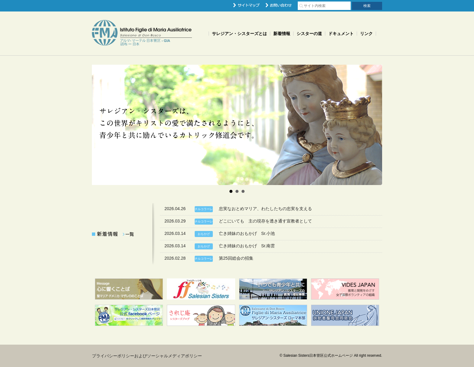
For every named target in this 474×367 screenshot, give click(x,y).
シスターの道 (309, 33)
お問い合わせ (279, 5)
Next (374, 125)
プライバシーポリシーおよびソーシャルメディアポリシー (147, 355)
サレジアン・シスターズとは (239, 33)
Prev (100, 125)
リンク (366, 33)
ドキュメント (341, 33)
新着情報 (281, 33)
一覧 (128, 234)
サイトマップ (246, 5)
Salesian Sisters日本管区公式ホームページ (142, 33)
